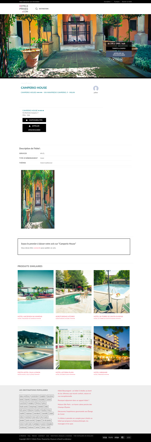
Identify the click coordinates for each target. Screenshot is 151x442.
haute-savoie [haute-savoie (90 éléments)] (24, 406)
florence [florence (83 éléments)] (37, 403)
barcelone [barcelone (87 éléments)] (50, 396)
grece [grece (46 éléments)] (44, 403)
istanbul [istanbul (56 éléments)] (40, 406)
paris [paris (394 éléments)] (46, 417)
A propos (117, 1)
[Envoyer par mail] (117, 59)
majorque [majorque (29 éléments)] (29, 413)
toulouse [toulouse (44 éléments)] (31, 427)
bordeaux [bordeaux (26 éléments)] (34, 399)
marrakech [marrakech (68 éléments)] (37, 413)
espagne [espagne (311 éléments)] (30, 403)
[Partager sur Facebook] (109, 59)
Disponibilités (34, 120)
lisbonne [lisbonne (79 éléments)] (30, 410)
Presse (34, 436)
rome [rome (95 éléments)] (21, 424)
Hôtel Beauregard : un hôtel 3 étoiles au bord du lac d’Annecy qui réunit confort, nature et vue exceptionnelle (74, 393)
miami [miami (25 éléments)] (51, 413)
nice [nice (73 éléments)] (41, 417)
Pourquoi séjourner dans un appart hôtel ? (73, 400)
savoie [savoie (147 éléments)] (43, 424)
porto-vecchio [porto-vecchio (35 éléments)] (30, 420)
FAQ (29, 436)
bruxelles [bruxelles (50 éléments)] (42, 399)
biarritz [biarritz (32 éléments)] (27, 399)
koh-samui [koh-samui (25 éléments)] (23, 410)
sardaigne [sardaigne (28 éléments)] (36, 424)
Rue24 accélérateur (64, 439)
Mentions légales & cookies (61, 436)
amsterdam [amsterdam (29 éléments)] (34, 396)
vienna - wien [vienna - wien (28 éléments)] (45, 427)
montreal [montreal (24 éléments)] (28, 417)
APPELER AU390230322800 (119, 54)
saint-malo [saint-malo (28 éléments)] (28, 424)
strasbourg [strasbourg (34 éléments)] (23, 427)
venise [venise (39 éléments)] (37, 427)
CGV (47, 436)
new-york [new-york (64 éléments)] (35, 417)
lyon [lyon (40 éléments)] (49, 410)
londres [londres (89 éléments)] (37, 410)
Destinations (44, 9)
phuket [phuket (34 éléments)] (22, 420)
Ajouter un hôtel (127, 1)
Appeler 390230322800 (34, 128)
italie (23, 83)
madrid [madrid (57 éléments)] (22, 413)
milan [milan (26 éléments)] (21, 417)
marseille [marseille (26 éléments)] (45, 413)
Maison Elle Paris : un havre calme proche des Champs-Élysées (75, 405)
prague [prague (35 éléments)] (39, 420)
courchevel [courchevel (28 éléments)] (23, 403)
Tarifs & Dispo (118, 48)
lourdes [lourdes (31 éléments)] (44, 410)
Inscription (108, 2)
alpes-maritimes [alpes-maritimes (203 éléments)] (24, 396)
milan (29, 83)
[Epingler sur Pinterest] (121, 59)
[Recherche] (36, 8)
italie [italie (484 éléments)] (46, 406)
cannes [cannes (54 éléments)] (49, 399)
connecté (37, 248)
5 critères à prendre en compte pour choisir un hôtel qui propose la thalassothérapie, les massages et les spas (75, 421)
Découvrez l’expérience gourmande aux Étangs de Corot (75, 412)
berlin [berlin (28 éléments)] (21, 399)
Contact (41, 436)
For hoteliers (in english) (83, 436)
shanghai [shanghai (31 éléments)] (49, 424)
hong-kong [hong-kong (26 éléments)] (33, 406)
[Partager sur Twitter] (113, 59)
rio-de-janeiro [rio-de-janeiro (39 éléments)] (47, 420)
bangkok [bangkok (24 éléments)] (42, 396)
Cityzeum (53, 439)
